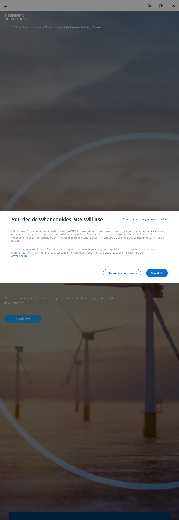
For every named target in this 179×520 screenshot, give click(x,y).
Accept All (157, 273)
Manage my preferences (121, 273)
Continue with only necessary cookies (145, 219)
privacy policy (19, 255)
